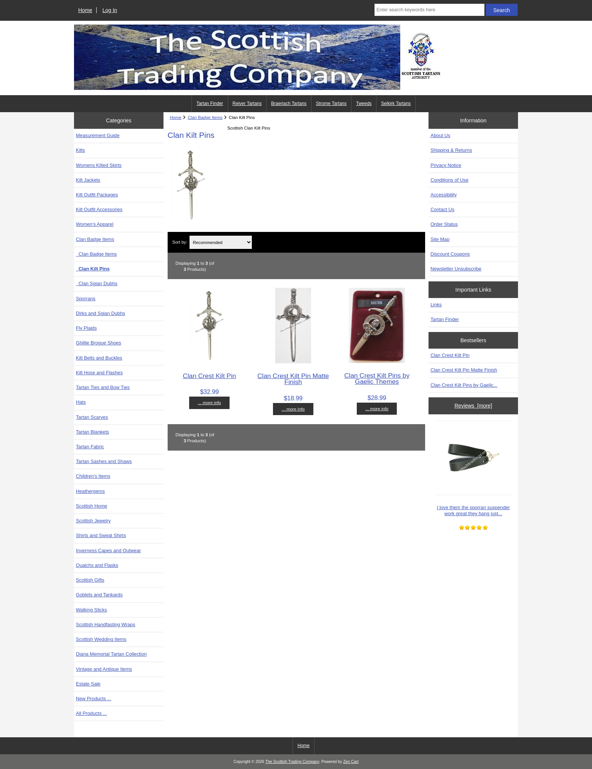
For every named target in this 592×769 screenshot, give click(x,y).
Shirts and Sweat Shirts (101, 535)
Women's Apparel (94, 224)
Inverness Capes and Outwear (108, 550)
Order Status (444, 224)
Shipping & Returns (451, 150)
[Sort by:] (221, 242)
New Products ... (93, 698)
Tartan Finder (209, 103)
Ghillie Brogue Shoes (98, 343)
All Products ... (91, 713)
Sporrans (86, 298)
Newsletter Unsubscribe (455, 269)
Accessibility (443, 195)
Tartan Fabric (90, 446)
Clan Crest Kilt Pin (209, 376)
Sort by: (179, 242)
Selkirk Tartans (395, 103)
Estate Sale (88, 684)
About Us (440, 135)
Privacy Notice (445, 165)
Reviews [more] (473, 406)
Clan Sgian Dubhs (96, 283)
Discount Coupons (450, 254)
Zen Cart (351, 762)
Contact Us (442, 209)
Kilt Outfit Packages (97, 195)
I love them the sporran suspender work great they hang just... (473, 468)
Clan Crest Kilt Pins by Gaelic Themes (377, 378)
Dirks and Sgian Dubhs (100, 313)
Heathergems (90, 491)
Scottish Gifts (90, 580)
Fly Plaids (86, 328)
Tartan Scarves (92, 417)
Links (436, 304)
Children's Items (93, 476)
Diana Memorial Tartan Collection (111, 654)
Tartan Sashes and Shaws (104, 461)
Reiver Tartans (247, 103)
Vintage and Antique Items (104, 669)
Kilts (80, 150)
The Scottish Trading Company (292, 762)
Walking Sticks (91, 610)
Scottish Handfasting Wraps (105, 624)
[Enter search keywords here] (429, 10)
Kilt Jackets (88, 180)
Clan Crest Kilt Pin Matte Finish (293, 379)
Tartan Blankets (92, 432)
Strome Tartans (331, 103)
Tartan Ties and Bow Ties (103, 387)
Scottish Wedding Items (101, 639)
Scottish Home (91, 506)
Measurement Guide (98, 135)
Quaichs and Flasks (97, 565)
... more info (209, 402)
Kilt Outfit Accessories (99, 209)
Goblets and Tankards (99, 595)
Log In (109, 10)
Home (85, 10)
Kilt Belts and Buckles (99, 358)
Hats (81, 402)
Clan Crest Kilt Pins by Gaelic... (463, 385)
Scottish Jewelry (93, 520)
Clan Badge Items (96, 254)
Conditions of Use (449, 180)
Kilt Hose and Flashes (99, 372)
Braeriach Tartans (289, 103)
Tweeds (364, 103)
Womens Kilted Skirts (99, 165)
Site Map (439, 239)
